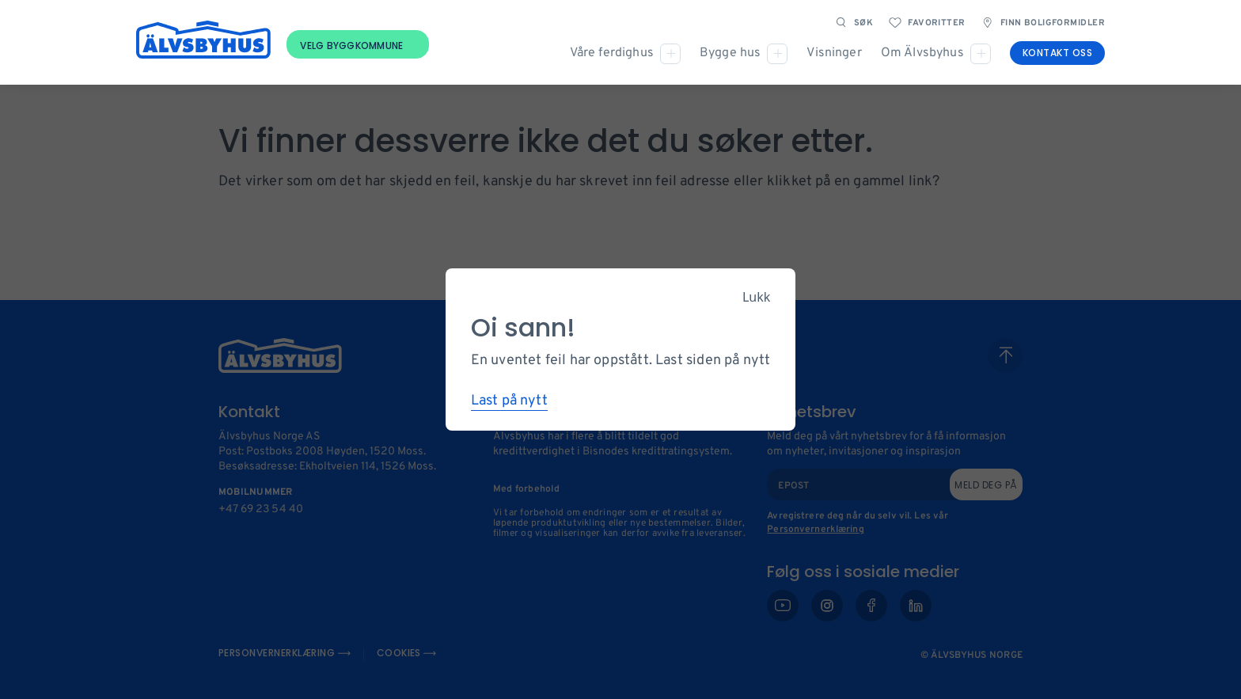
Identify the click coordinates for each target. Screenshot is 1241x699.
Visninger (833, 53)
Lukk (756, 297)
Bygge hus (730, 53)
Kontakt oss (1057, 52)
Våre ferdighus (612, 53)
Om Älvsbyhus (922, 53)
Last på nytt (509, 401)
